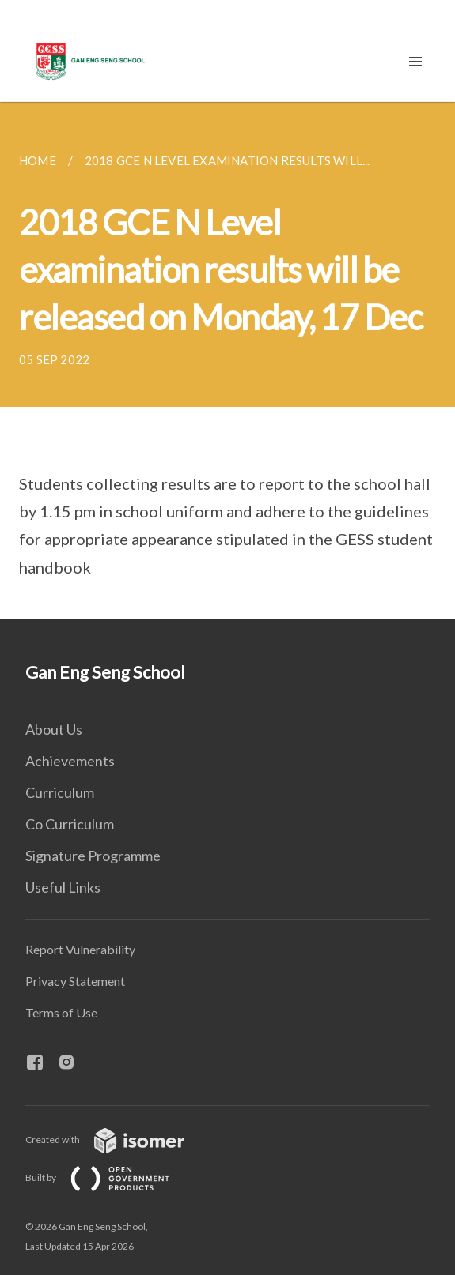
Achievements (70, 760)
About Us (53, 729)
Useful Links (62, 887)
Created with (117, 1139)
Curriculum (59, 792)
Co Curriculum (69, 824)
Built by (110, 1177)
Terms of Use (61, 1012)
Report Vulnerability (80, 949)
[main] (227, 360)
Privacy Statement (75, 980)
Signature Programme (93, 855)
